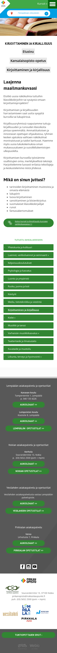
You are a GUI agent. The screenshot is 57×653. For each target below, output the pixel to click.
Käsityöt (12, 294)
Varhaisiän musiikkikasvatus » (23, 333)
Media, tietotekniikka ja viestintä (24, 301)
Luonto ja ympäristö (18, 278)
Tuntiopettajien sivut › (28, 634)
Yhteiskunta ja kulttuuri (20, 247)
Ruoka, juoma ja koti (18, 286)
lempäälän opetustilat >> (28, 428)
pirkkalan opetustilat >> (28, 550)
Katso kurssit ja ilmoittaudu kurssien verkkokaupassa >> (28, 222)
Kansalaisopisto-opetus (28, 60)
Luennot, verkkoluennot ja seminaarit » (28, 255)
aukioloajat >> (28, 404)
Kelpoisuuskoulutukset (20, 262)
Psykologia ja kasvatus (19, 270)
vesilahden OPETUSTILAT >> (28, 510)
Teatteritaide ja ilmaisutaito (22, 341)
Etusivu (28, 51)
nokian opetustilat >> (29, 471)
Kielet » (11, 317)
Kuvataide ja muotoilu (19, 348)
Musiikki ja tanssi (17, 325)
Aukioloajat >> (28, 463)
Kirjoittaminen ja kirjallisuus (28, 70)
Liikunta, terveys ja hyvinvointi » (24, 356)
